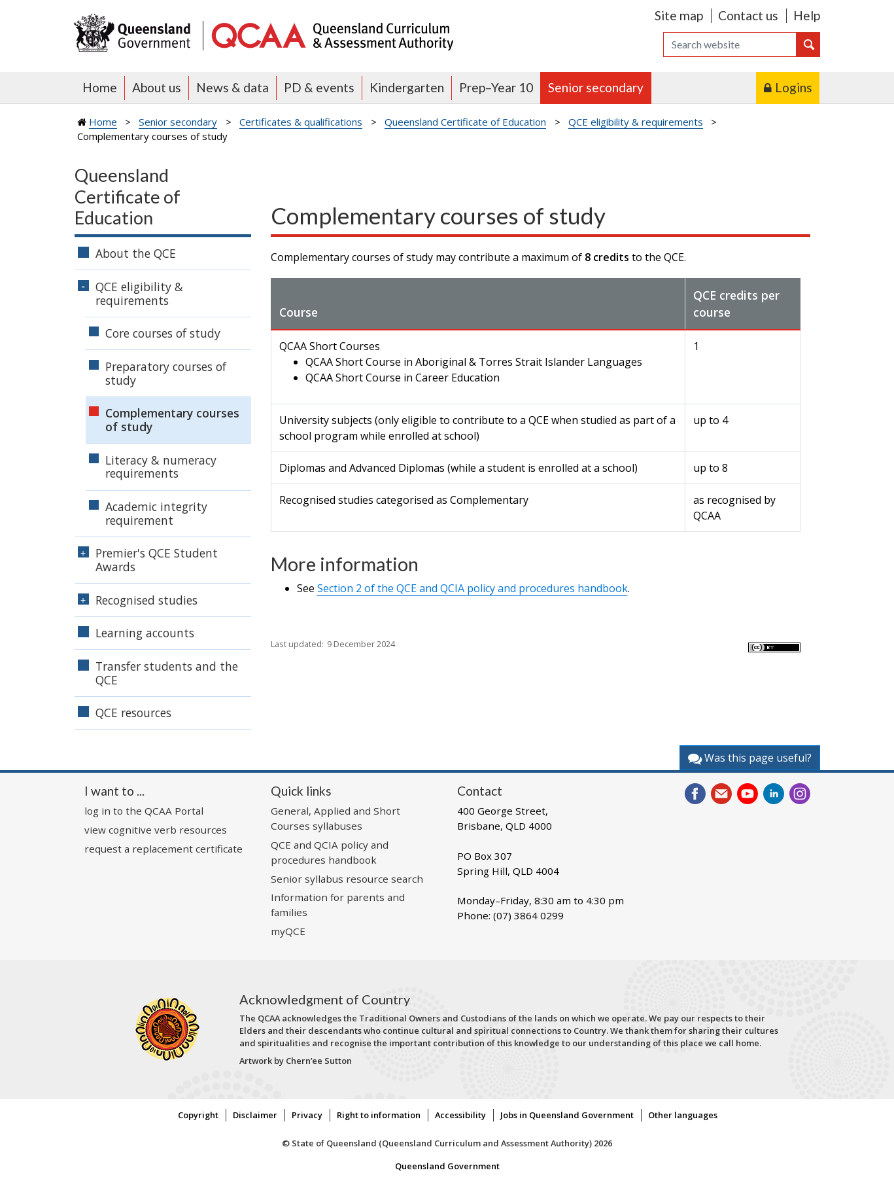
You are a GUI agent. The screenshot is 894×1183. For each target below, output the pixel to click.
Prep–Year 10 (496, 87)
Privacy (307, 1115)
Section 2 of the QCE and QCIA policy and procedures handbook (472, 588)
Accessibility (460, 1115)
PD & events (319, 87)
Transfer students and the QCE (166, 673)
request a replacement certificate (163, 848)
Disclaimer (255, 1115)
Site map (679, 15)
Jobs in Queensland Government (567, 1115)
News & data (232, 87)
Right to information (379, 1115)
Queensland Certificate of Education (465, 121)
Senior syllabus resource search (347, 878)
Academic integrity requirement (156, 513)
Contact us (748, 15)
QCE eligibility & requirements (635, 121)
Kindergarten (407, 87)
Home (99, 87)
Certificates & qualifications (300, 121)
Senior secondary (596, 87)
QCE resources (133, 712)
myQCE (288, 931)
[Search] (730, 44)
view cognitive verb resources (155, 829)
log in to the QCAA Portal (143, 810)
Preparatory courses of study (165, 373)
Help (806, 15)
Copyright (198, 1115)
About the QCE (135, 253)
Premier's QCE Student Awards (156, 559)
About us (156, 87)
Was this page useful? (750, 757)
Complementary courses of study (172, 419)
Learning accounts (144, 633)
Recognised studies (146, 600)
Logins (793, 87)
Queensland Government (447, 1166)
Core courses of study (162, 333)
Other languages (682, 1115)
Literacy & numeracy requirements (160, 467)
